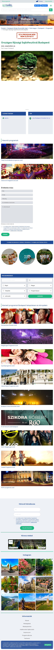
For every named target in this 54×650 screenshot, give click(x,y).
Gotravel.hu (16, 541)
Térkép (39, 1)
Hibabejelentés (27, 626)
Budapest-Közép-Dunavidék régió (17, 28)
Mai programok (6, 1)
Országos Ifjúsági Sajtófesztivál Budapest (25, 42)
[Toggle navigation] (51, 6)
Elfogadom (48, 644)
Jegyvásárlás (48, 1)
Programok (49, 28)
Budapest (41, 28)
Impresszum (27, 632)
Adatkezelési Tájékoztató (16, 230)
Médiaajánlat (27, 623)
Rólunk (27, 620)
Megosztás (42, 547)
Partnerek (27, 638)
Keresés (40, 296)
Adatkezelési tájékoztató (27, 629)
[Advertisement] (27, 99)
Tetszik (13, 547)
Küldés (5, 234)
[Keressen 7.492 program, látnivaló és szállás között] (25, 9)
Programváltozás (27, 635)
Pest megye (33, 28)
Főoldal (3, 28)
